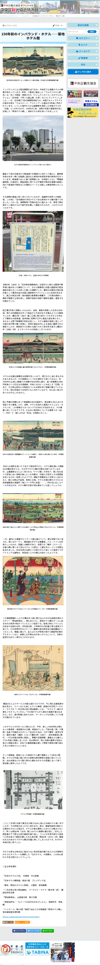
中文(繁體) (85, 959)
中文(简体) (73, 959)
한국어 (96, 959)
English (62, 959)
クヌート (58, 25)
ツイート (33, 930)
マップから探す (83, 71)
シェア (19, 930)
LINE (47, 930)
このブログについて (31, 953)
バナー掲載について (10, 953)
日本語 (54, 959)
